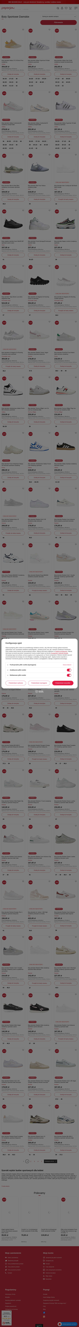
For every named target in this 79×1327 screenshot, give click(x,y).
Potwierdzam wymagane (39, 683)
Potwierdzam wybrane (16, 683)
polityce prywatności (61, 651)
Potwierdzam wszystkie (62, 683)
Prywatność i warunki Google (59, 653)
